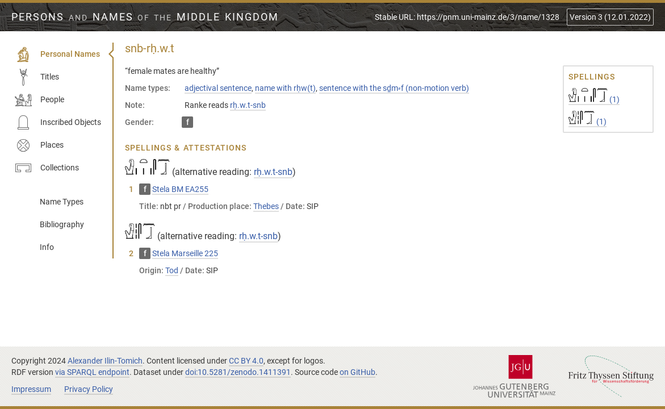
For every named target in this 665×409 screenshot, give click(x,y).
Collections (47, 168)
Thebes (266, 206)
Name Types (61, 201)
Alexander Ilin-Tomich (105, 360)
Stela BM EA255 (180, 189)
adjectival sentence (218, 88)
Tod (171, 270)
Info (47, 247)
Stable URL (467, 17)
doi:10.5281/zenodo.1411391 (238, 372)
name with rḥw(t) (285, 88)
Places (39, 145)
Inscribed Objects (58, 122)
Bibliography (62, 224)
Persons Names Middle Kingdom (145, 17)
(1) (594, 99)
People (39, 99)
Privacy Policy (88, 389)
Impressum (31, 389)
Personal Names (57, 54)
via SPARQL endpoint (92, 372)
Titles (37, 77)
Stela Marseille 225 (185, 253)
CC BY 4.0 (246, 360)
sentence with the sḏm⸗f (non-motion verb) (394, 88)
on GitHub (357, 372)
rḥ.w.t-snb (248, 105)
